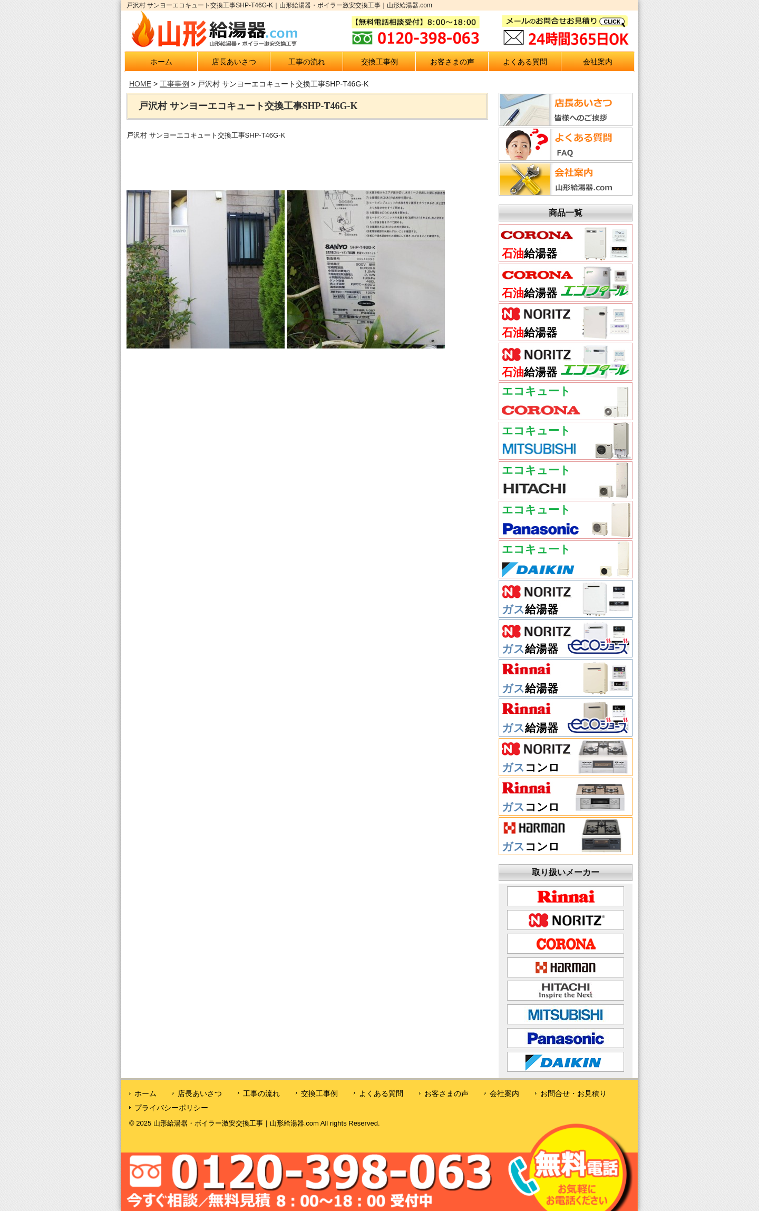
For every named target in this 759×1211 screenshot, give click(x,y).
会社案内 (597, 61)
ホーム (161, 61)
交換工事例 (379, 61)
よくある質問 (525, 61)
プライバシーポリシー (171, 1107)
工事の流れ (306, 61)
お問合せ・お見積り (573, 1093)
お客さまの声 (452, 61)
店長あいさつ (234, 61)
